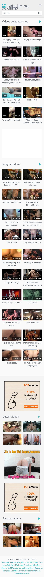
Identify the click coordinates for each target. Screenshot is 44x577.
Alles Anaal (37, 565)
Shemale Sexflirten (22, 574)
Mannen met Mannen (9, 568)
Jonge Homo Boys (26, 568)
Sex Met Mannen (17, 571)
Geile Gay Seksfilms (23, 565)
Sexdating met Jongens (11, 562)
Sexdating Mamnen (32, 571)
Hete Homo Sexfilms (15, 6)
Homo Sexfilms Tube (29, 562)
